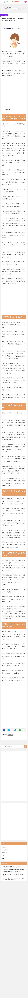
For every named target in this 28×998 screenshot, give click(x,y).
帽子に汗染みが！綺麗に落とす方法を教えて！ (12, 866)
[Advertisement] (14, 91)
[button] (22, 2)
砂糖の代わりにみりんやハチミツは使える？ (11, 871)
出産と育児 (4, 852)
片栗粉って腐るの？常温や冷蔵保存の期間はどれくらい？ (14, 869)
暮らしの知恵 (4, 15)
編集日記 (4, 858)
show (9, 109)
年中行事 (4, 847)
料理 (3, 855)
